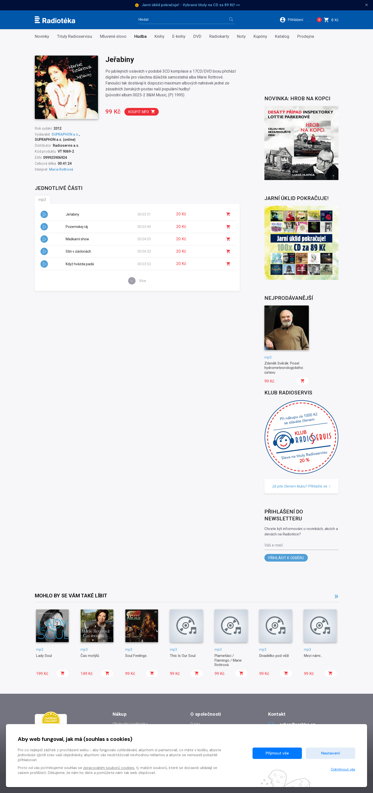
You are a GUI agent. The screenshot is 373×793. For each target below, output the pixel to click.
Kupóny (260, 36)
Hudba (140, 36)
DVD (197, 36)
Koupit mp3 (141, 111)
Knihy (159, 36)
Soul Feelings (136, 655)
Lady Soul (44, 655)
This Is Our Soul (183, 655)
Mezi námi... (313, 655)
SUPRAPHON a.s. (65, 134)
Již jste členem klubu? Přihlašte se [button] (301, 486)
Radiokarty (219, 36)
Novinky (42, 36)
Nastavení (330, 753)
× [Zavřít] (366, 5)
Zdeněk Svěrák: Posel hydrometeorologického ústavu (283, 368)
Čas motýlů (89, 655)
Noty (241, 36)
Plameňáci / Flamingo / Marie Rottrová (228, 660)
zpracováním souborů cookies (108, 767)
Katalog (282, 36)
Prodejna (305, 36)
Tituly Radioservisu (74, 36)
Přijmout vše (277, 753)
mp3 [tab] (42, 199)
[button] (294, 20)
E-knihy (178, 36)
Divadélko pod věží (274, 655)
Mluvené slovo (113, 36)
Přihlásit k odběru (286, 558)
